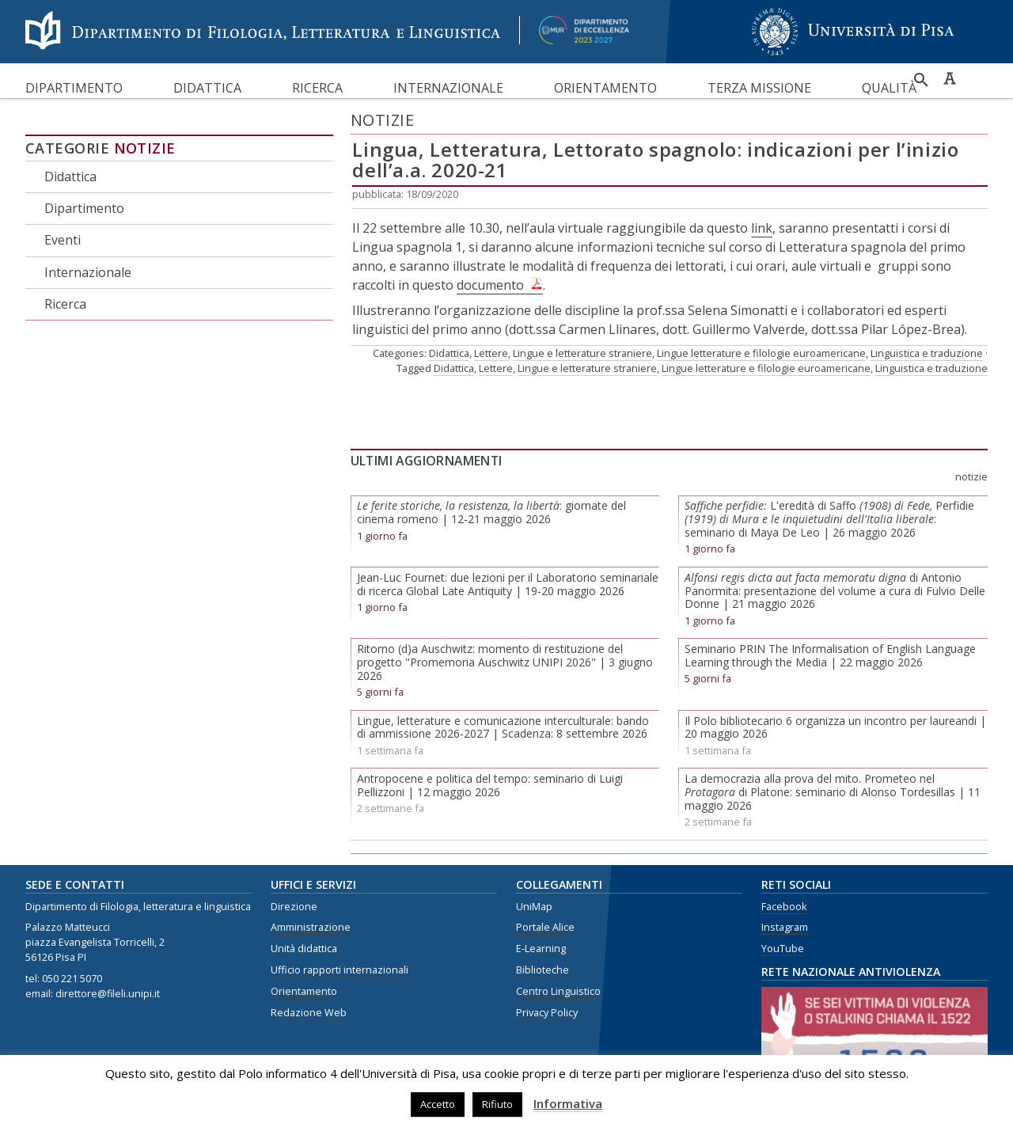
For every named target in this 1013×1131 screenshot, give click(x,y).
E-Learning (541, 948)
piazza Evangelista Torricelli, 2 (95, 942)
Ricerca (317, 88)
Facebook (783, 906)
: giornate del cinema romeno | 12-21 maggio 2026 (491, 512)
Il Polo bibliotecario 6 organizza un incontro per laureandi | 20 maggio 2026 (835, 727)
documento (490, 285)
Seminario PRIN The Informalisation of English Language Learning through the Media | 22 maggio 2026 (830, 655)
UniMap (534, 906)
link (761, 228)
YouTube (782, 948)
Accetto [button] (437, 1104)
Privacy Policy (547, 1012)
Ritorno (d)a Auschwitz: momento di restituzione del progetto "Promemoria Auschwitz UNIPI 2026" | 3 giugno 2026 (505, 662)
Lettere (491, 353)
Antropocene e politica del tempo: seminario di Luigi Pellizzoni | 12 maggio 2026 (490, 785)
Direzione (294, 906)
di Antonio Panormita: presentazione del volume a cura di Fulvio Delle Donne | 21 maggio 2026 (835, 591)
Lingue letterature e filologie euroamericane (761, 353)
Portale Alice (545, 927)
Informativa (567, 1103)
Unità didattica (304, 948)
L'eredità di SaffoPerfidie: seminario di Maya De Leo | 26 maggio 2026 (829, 519)
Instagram (784, 927)
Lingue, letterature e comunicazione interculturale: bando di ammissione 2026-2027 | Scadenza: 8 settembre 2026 (503, 727)
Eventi (62, 240)
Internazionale (448, 88)
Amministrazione (311, 927)
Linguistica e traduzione (927, 353)
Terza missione (759, 88)
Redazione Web (309, 1012)
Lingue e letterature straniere (582, 353)
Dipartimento (74, 88)
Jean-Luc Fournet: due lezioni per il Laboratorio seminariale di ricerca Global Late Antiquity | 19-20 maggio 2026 (507, 584)
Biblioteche (542, 970)
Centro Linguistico (558, 991)
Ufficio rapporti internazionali (339, 970)
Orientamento (605, 88)
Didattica (207, 88)
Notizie (145, 148)
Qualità (889, 88)
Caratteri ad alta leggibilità (949, 78)
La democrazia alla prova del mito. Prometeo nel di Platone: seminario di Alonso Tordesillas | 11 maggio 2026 (833, 792)
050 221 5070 (72, 978)
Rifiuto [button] (497, 1104)
